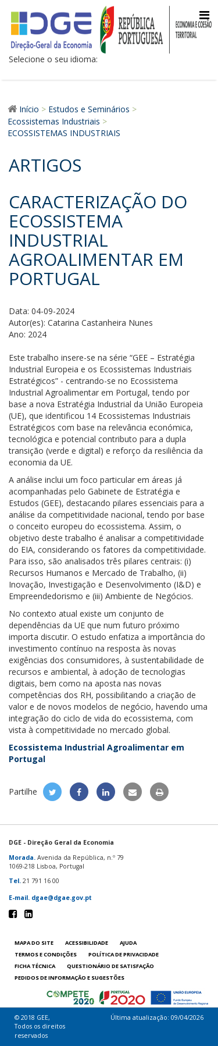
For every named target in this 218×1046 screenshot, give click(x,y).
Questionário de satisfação (110, 966)
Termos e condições (46, 954)
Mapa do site (34, 943)
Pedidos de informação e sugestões (69, 977)
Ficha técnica (35, 966)
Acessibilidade (86, 943)
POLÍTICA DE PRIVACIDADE (123, 954)
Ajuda (128, 943)
